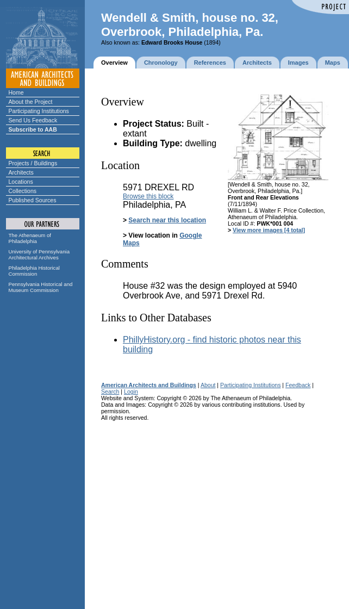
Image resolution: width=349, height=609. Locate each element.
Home (16, 92)
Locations (21, 181)
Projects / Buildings (33, 163)
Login (131, 391)
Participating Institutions (39, 111)
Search (110, 391)
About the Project (31, 101)
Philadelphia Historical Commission (34, 271)
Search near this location (167, 220)
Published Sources (33, 200)
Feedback (297, 385)
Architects (21, 172)
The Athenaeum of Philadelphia (30, 238)
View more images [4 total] (269, 230)
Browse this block (148, 196)
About (208, 385)
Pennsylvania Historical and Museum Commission (41, 287)
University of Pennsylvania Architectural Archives (39, 254)
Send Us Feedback (33, 120)
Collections (23, 191)
